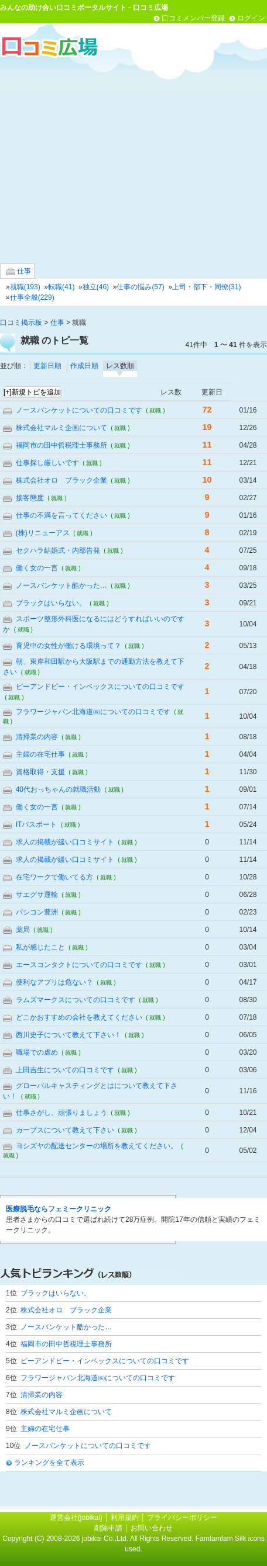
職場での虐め (37, 1052)
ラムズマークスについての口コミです (75, 1000)
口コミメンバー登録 (193, 18)
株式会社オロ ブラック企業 (61, 480)
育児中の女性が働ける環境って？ (68, 646)
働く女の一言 (37, 568)
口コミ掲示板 (21, 322)
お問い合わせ (152, 1528)
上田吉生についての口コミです (65, 1070)
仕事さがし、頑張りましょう (61, 1112)
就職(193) (25, 287)
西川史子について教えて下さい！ (68, 1035)
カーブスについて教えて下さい (65, 1130)
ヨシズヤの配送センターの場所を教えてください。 (96, 1146)
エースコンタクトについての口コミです (79, 965)
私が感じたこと (40, 947)
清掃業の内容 (37, 737)
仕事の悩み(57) (140, 287)
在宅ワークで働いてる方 (54, 877)
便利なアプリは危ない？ (54, 982)
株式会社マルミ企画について (61, 428)
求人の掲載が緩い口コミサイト (65, 842)
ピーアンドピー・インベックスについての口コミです (100, 686)
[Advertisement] (133, 160)
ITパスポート (36, 824)
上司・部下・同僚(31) (206, 287)
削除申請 (108, 1528)
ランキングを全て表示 (49, 1462)
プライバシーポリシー (182, 1517)
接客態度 (30, 498)
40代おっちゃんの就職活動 (58, 789)
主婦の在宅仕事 (40, 754)
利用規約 (125, 1517)
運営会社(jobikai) (77, 1517)
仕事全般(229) (32, 297)
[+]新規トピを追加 (32, 392)
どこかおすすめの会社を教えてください (79, 1017)
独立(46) (96, 287)
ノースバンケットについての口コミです (79, 410)
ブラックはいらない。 (51, 603)
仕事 (18, 271)
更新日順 (47, 366)
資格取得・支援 (40, 772)
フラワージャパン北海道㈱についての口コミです (93, 712)
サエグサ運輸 (37, 895)
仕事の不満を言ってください (61, 515)
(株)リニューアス (43, 533)
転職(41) (61, 287)
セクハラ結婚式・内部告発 (58, 550)
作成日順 (84, 366)
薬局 (23, 930)
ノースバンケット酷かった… (61, 585)
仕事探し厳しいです (47, 463)
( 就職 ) (155, 410)
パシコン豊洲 (37, 912)
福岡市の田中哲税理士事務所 (61, 445)
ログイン (251, 18)
